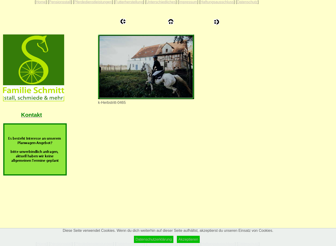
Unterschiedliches (161, 2)
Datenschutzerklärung (154, 239)
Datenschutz (247, 2)
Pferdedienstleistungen (93, 2)
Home (41, 2)
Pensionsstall (60, 2)
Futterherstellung (129, 2)
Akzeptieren (188, 239)
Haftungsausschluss (217, 2)
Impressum (188, 2)
